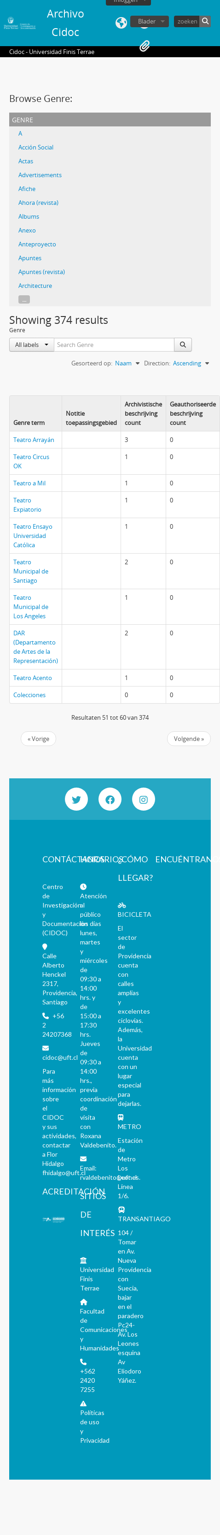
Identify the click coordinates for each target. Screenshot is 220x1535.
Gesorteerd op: (91, 363)
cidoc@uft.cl (60, 1057)
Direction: (157, 363)
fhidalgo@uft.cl (64, 1173)
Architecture (35, 285)
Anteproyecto (37, 244)
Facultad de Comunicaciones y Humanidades (103, 1329)
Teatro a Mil (29, 483)
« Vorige (38, 739)
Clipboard (144, 46)
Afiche (26, 189)
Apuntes (29, 258)
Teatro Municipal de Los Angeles (30, 606)
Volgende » (189, 739)
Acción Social (35, 147)
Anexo (27, 230)
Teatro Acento (32, 678)
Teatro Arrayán (33, 440)
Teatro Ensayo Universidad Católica (32, 535)
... (24, 299)
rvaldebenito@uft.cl (108, 1177)
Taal (121, 23)
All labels (31, 344)
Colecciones (29, 695)
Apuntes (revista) (41, 272)
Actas (25, 161)
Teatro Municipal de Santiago (30, 571)
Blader (147, 21)
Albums (28, 216)
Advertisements (40, 175)
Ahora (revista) (38, 202)
